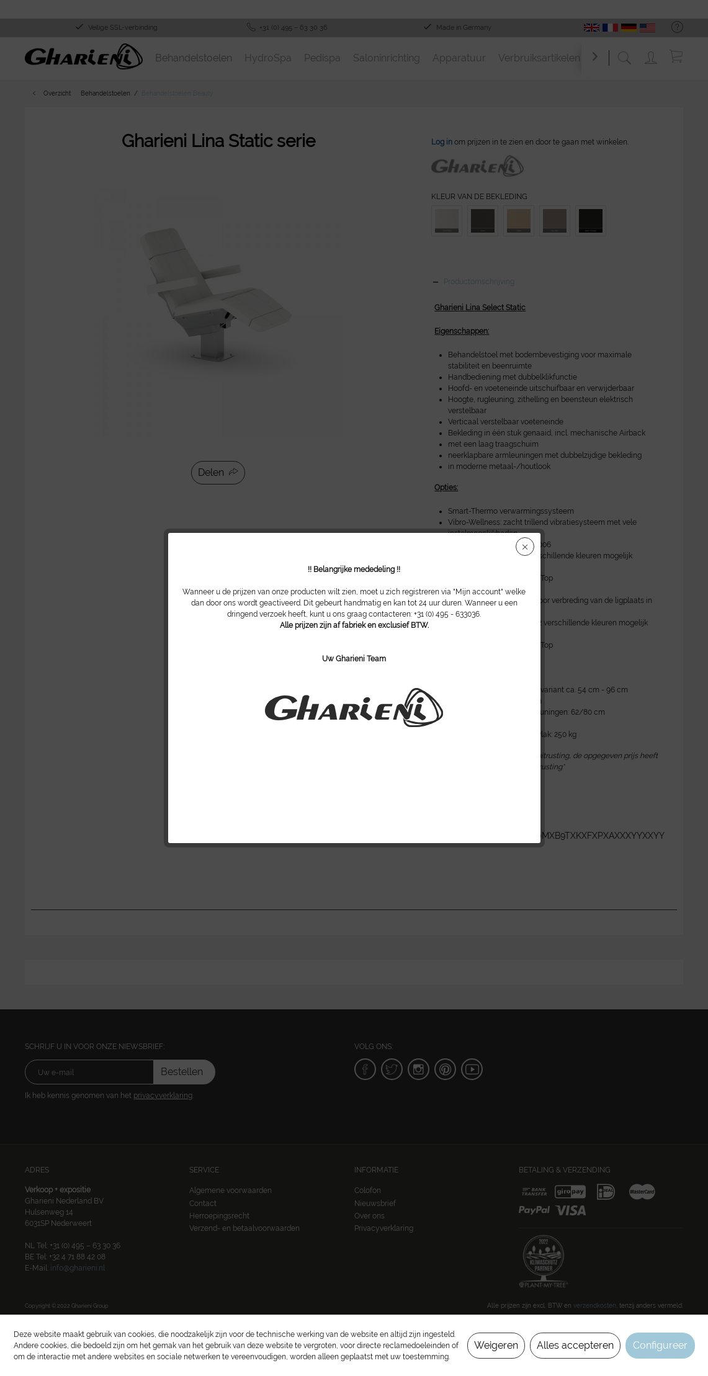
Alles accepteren (575, 1345)
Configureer (660, 1345)
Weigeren (496, 1345)
